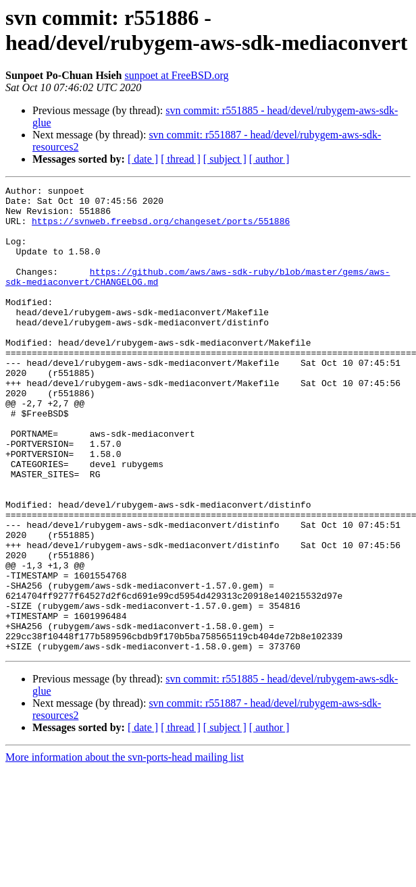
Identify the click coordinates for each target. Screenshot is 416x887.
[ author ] (269, 159)
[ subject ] (224, 159)
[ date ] (143, 159)
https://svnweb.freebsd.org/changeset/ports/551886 (161, 229)
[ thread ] (181, 159)
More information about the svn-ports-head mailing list (124, 850)
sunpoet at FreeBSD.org (177, 75)
